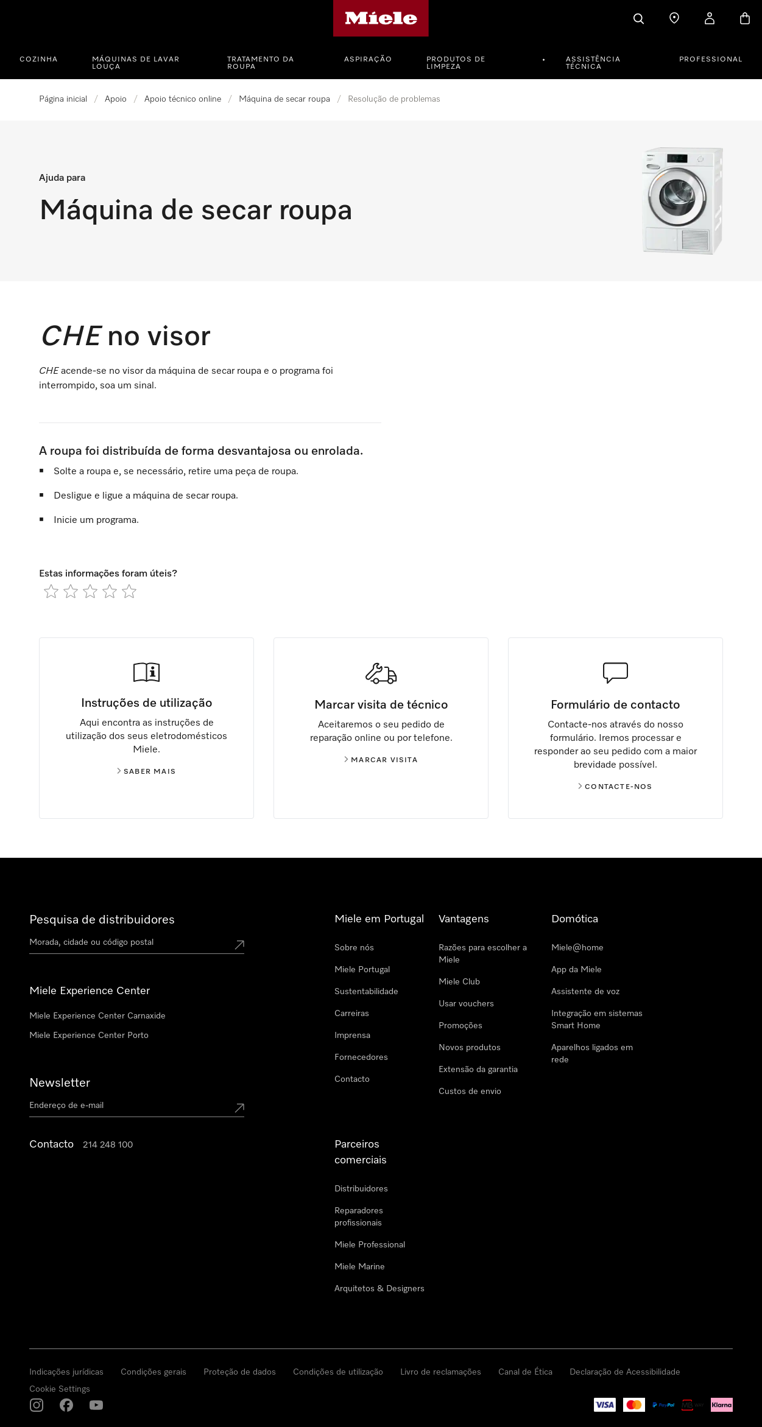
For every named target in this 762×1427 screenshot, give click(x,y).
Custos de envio (470, 1091)
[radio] (51, 591)
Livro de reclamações (440, 1372)
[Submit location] (239, 945)
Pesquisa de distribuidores (102, 920)
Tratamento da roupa (260, 63)
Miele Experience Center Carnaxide (97, 1016)
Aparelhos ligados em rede (592, 1053)
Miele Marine (359, 1267)
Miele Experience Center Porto (89, 1035)
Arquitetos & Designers (379, 1289)
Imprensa (352, 1035)
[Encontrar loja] (674, 18)
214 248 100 (108, 1145)
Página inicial (63, 99)
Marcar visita (381, 760)
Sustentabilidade (366, 991)
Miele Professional (369, 1245)
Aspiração (368, 59)
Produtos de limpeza (455, 63)
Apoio (116, 99)
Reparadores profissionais (358, 1217)
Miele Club (459, 982)
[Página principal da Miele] (381, 18)
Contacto (352, 1079)
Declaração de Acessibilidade (625, 1372)
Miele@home (577, 948)
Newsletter (59, 1083)
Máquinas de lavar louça (136, 63)
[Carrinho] (745, 18)
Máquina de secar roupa (284, 99)
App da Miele (576, 970)
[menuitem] (45, 58)
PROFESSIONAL (711, 59)
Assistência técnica (593, 63)
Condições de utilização (338, 1372)
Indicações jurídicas (66, 1372)
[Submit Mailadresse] (239, 1108)
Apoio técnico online (182, 99)
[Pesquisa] (639, 18)
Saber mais (146, 772)
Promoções (460, 1026)
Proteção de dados (239, 1372)
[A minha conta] (709, 18)
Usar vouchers (466, 1004)
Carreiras (351, 1013)
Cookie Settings (59, 1389)
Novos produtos (470, 1047)
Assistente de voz (585, 991)
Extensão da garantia (478, 1069)
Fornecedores (361, 1057)
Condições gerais (153, 1372)
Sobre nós (354, 948)
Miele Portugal (362, 970)
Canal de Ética (525, 1372)
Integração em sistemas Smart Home (597, 1019)
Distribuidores (361, 1189)
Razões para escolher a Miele (483, 954)
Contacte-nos (615, 787)
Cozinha (38, 59)
